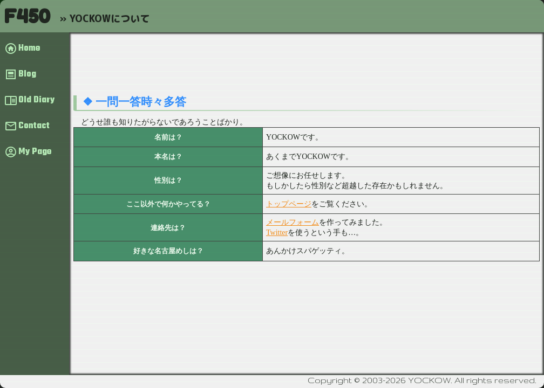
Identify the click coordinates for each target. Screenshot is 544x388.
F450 (27, 15)
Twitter (277, 232)
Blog (27, 74)
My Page (34, 152)
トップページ (288, 204)
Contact (34, 126)
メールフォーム (292, 222)
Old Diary (36, 100)
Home (29, 48)
